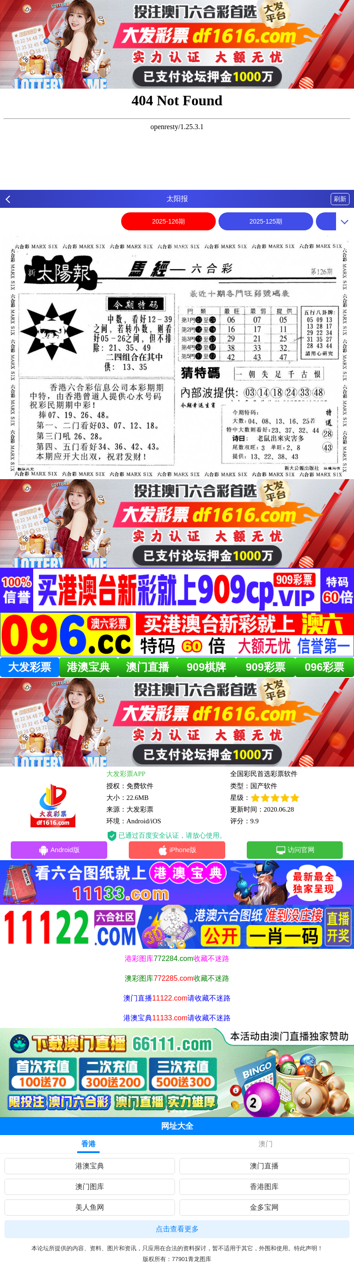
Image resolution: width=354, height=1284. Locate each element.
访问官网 (295, 850)
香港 (88, 1144)
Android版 (59, 850)
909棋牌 (206, 667)
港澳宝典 (88, 667)
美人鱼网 (89, 1207)
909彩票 (265, 667)
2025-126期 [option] (168, 221)
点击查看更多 (177, 1229)
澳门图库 (89, 1186)
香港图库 (264, 1186)
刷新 (340, 198)
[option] (177, 357)
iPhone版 (177, 850)
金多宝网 (264, 1207)
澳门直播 (147, 667)
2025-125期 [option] (265, 221)
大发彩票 (29, 667)
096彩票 (324, 667)
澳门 (265, 1144)
